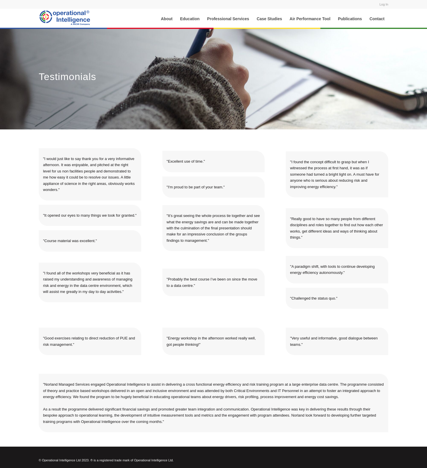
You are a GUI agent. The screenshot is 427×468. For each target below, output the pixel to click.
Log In (383, 4)
